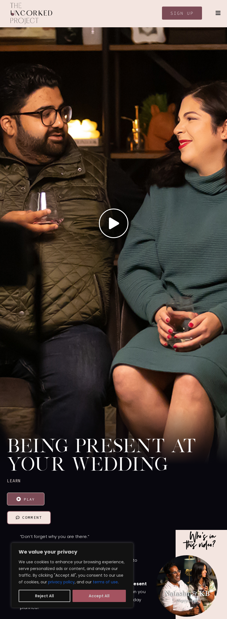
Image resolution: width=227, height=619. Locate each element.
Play (25, 499)
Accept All (99, 596)
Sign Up (182, 13)
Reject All (44, 596)
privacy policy (61, 582)
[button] (145, 586)
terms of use (105, 582)
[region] (72, 575)
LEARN (14, 480)
